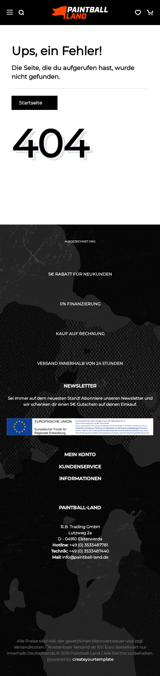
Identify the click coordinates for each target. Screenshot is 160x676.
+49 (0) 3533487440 (89, 551)
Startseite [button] (34, 103)
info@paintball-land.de (85, 557)
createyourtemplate (80, 659)
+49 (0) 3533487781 (88, 544)
